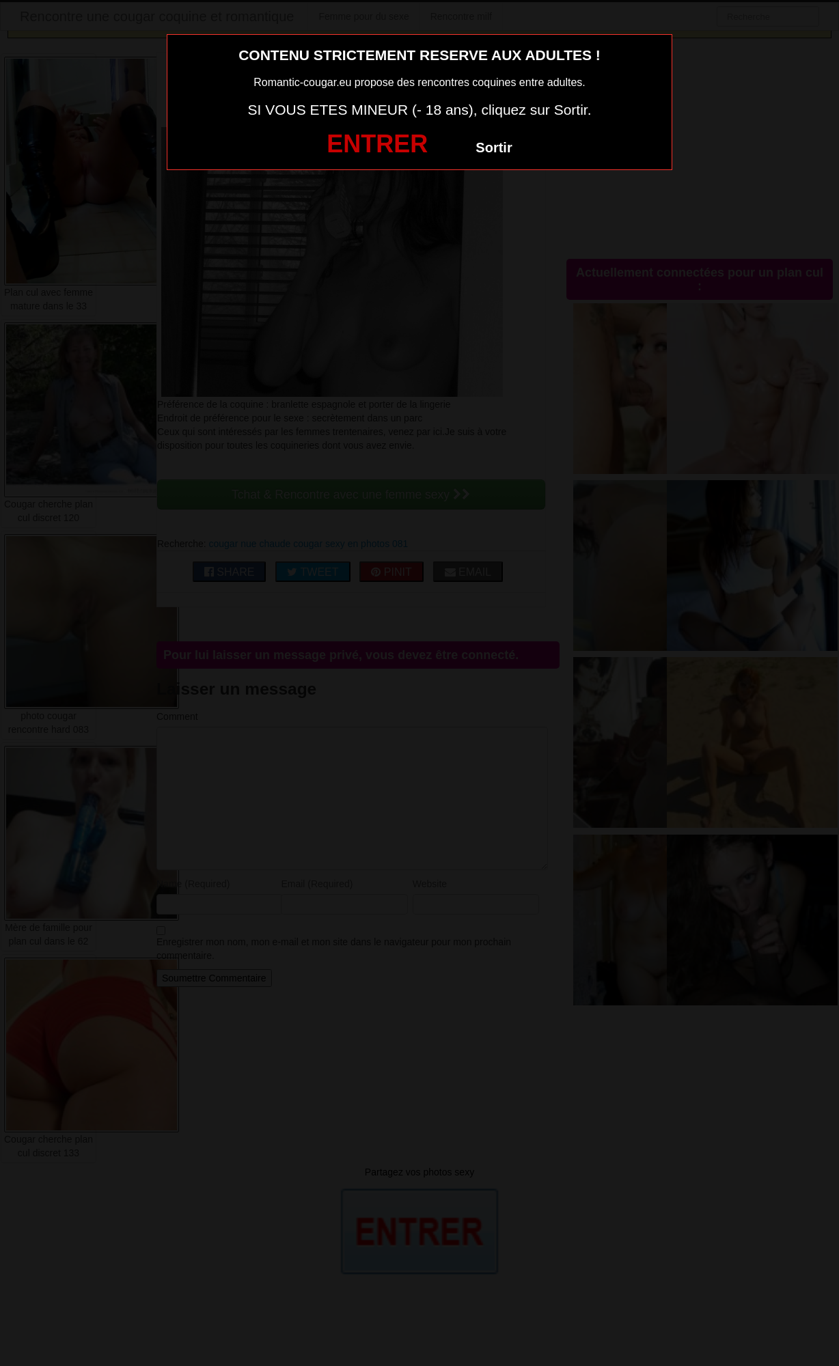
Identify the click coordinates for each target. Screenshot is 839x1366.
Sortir (494, 147)
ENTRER (377, 144)
